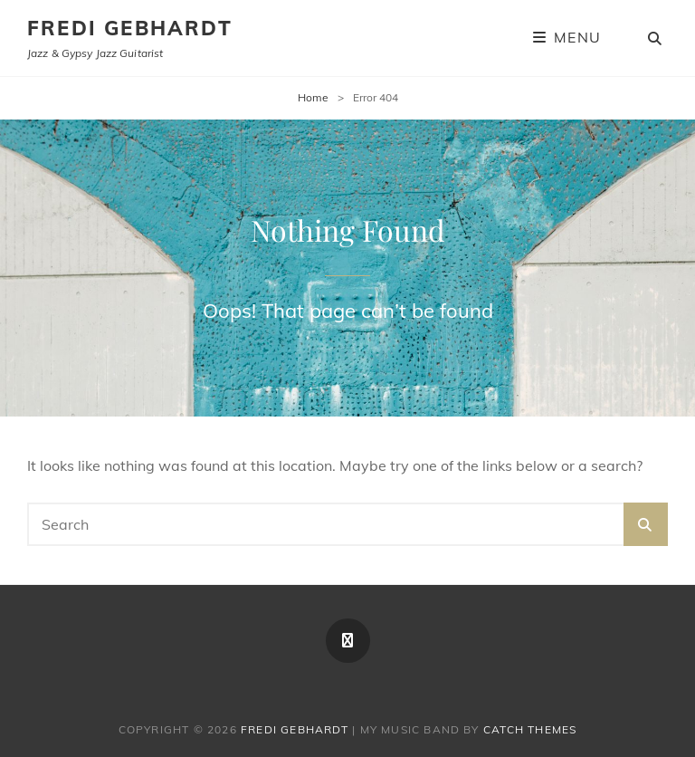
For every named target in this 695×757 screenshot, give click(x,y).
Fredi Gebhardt (130, 28)
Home (313, 97)
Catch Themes (529, 729)
